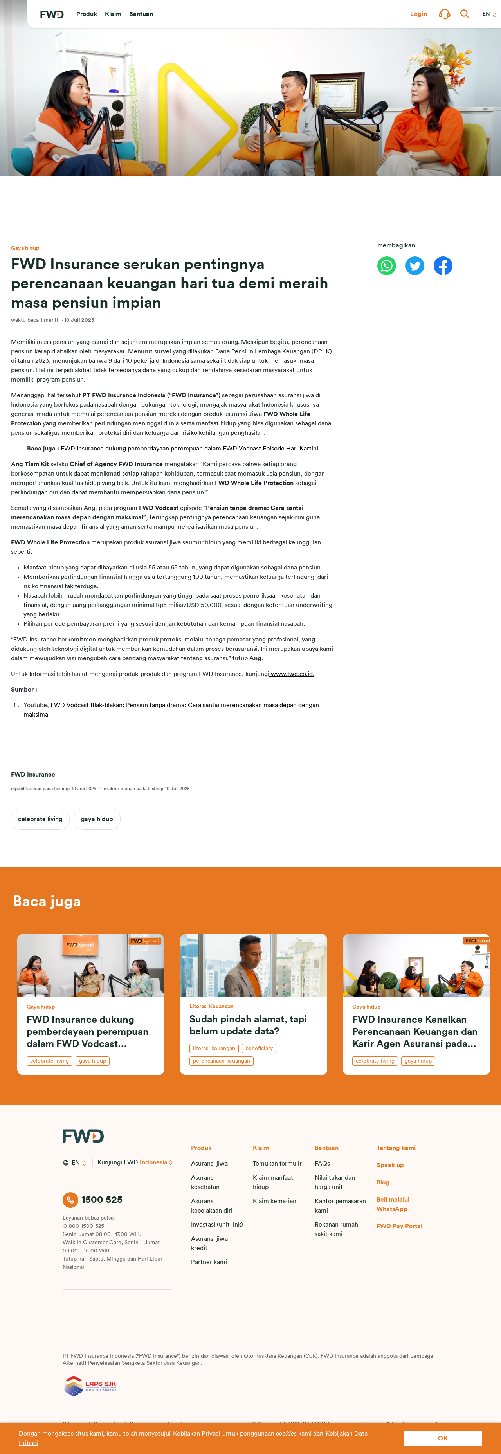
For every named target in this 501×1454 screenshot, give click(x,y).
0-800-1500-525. (84, 1226)
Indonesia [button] (154, 1162)
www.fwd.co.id (292, 674)
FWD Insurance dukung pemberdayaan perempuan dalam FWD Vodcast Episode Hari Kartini (189, 448)
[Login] (419, 14)
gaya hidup (97, 819)
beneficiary (259, 1048)
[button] (86, 14)
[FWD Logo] (52, 14)
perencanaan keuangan (221, 1061)
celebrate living (40, 819)
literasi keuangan (214, 1048)
